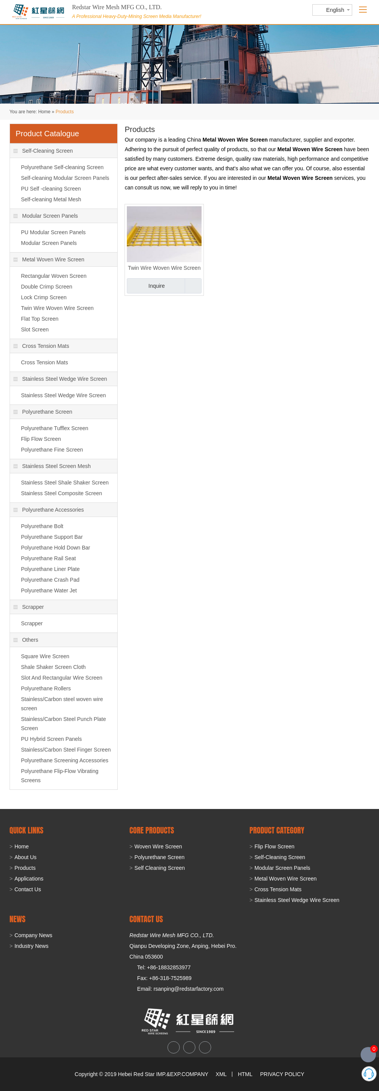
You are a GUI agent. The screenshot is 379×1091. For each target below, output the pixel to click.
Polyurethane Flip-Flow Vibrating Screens (59, 775)
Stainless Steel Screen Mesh (52, 466)
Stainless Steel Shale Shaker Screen (65, 482)
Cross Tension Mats (41, 346)
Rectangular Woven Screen (54, 276)
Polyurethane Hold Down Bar (55, 548)
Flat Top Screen (40, 319)
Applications (29, 879)
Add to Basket (193, 286)
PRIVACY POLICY (282, 1074)
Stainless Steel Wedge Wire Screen (60, 379)
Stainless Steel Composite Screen (61, 493)
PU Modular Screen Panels (53, 232)
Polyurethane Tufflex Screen (55, 428)
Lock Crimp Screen (44, 297)
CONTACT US (146, 919)
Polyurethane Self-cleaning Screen (62, 167)
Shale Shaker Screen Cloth (53, 667)
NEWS (18, 919)
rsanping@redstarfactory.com (189, 989)
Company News (34, 935)
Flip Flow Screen (41, 439)
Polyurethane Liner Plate (50, 569)
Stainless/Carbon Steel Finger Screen (66, 750)
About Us (26, 857)
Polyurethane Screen (42, 412)
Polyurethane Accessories (48, 510)
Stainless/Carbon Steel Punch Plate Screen (63, 723)
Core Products (152, 830)
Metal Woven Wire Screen (48, 259)
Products (65, 111)
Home (44, 111)
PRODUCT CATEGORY (276, 830)
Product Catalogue (47, 133)
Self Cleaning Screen (160, 868)
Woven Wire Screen (158, 846)
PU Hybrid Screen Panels (51, 739)
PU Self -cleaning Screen (51, 189)
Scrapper (28, 607)
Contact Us (28, 889)
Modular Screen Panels (45, 216)
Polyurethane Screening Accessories (64, 760)
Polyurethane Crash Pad (50, 580)
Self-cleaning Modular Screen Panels (65, 178)
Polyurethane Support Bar (52, 537)
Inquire (156, 286)
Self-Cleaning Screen (43, 151)
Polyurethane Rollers (46, 688)
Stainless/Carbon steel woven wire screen (62, 703)
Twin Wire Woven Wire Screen (164, 268)
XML (221, 1074)
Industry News (32, 946)
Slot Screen (35, 329)
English (335, 10)
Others (25, 640)
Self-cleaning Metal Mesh (51, 199)
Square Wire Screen (45, 656)
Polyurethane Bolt (42, 526)
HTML (245, 1074)
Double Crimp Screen (46, 287)
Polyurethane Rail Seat (48, 558)
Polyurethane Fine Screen (52, 450)
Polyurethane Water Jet (49, 590)
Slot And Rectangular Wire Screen (61, 678)
